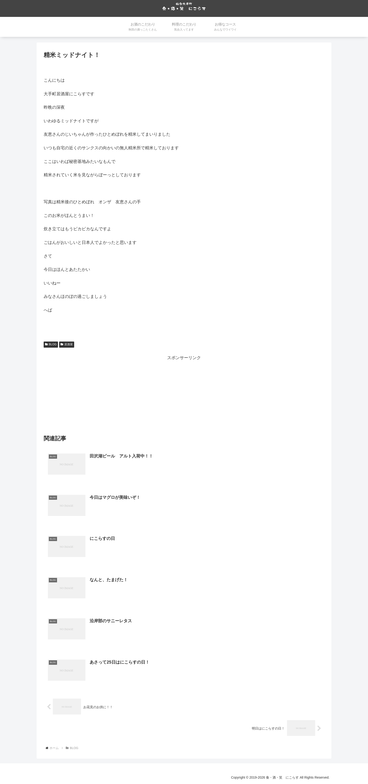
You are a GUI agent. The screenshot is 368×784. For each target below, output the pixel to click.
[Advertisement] (184, 395)
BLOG (51, 344)
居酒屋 (67, 344)
